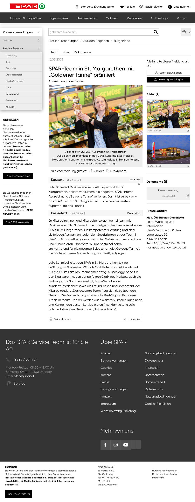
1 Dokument (118, 171)
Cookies (106, 367)
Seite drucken (62, 319)
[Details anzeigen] (188, 131)
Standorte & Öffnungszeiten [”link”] (95, 7)
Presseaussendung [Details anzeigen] (168, 190)
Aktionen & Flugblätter (25, 18)
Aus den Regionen (21, 48)
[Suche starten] (155, 32)
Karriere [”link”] (127, 7)
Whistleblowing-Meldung (118, 411)
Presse (105, 382)
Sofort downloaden (168, 72)
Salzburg (11, 68)
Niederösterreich (15, 81)
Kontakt (106, 353)
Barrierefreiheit (155, 382)
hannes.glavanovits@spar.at (166, 247)
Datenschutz (154, 360)
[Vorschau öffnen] (96, 116)
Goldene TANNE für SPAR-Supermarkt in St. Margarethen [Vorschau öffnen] (95, 151)
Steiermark (12, 100)
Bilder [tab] (65, 52)
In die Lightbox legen (168, 79)
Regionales (135, 18)
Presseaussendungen (21, 32)
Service (15, 383)
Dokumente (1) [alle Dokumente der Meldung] (157, 181)
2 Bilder (99, 171)
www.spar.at (111, 484)
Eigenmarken (59, 18)
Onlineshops (159, 18)
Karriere (106, 375)
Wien (8, 87)
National (21, 40)
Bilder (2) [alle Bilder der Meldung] (153, 94)
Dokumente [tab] (82, 52)
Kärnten (10, 106)
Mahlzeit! (112, 18)
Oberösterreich (14, 74)
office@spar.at (24, 376)
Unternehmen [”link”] (179, 7)
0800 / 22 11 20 (22, 360)
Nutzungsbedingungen (161, 353)
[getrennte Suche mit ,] (103, 32)
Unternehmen (154, 375)
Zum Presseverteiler (18, 176)
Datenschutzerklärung (164, 474)
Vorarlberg (11, 55)
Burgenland (12, 94)
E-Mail (106, 481)
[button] (186, 32)
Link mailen (135, 319)
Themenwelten (86, 18)
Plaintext (133, 213)
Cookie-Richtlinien (158, 403)
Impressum (152, 367)
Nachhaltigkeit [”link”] (151, 7)
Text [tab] (54, 52)
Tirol (8, 62)
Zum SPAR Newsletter (18, 222)
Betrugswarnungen (114, 360)
